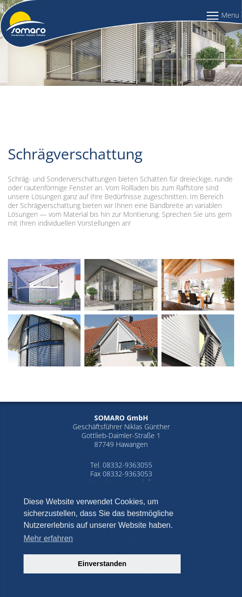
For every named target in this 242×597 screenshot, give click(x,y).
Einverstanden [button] (102, 564)
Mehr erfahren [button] (48, 538)
